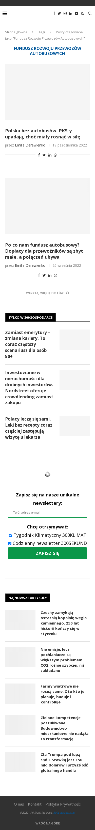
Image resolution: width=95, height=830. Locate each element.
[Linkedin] (70, 13)
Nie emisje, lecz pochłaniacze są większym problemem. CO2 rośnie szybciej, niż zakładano (62, 660)
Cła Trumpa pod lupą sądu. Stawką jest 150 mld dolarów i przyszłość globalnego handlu (64, 762)
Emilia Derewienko (30, 145)
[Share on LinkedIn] (49, 155)
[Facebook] (54, 13)
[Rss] (82, 13)
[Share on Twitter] (44, 155)
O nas (19, 804)
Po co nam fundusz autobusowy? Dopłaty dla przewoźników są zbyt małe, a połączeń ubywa (44, 251)
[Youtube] (76, 13)
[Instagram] (65, 13)
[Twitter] (59, 13)
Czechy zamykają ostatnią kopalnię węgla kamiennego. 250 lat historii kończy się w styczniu (64, 623)
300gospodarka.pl (64, 812)
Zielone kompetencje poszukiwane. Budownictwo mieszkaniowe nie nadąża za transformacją (64, 728)
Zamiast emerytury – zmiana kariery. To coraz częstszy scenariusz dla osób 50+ (27, 344)
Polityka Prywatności (63, 804)
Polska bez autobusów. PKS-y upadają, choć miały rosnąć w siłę (42, 134)
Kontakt (35, 804)
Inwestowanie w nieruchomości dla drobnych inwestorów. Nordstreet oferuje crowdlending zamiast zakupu (29, 387)
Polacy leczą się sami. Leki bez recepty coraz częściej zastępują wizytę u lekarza (28, 428)
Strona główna (16, 32)
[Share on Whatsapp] (55, 155)
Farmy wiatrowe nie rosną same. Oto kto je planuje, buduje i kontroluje (62, 694)
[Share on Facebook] (39, 155)
